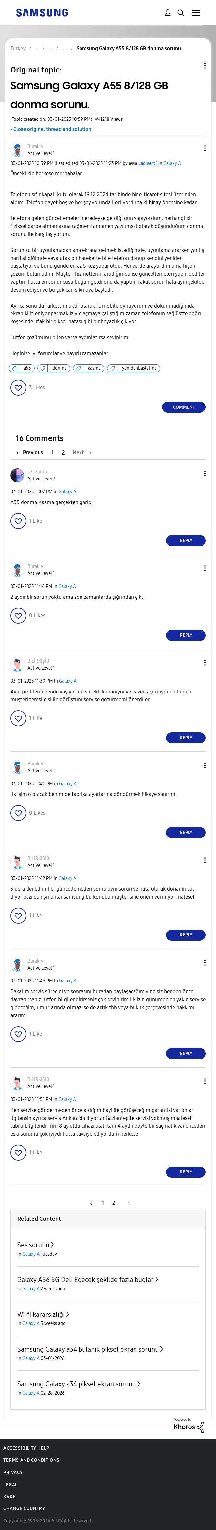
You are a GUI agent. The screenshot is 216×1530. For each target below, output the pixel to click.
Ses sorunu (33, 1245)
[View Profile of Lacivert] (146, 163)
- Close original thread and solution (50, 129)
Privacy (13, 1472)
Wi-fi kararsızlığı (41, 1314)
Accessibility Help (26, 1448)
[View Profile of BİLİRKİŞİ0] (38, 661)
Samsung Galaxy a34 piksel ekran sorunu (76, 1384)
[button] (194, 148)
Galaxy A (172, 163)
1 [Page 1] (52, 452)
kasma (94, 368)
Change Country (24, 1508)
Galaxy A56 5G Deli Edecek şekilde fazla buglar (85, 1280)
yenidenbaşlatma (139, 368)
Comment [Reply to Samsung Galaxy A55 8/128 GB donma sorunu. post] (184, 407)
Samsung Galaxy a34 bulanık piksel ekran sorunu (88, 1349)
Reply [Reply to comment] (186, 540)
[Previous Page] (31, 452)
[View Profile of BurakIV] (35, 146)
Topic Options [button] (194, 66)
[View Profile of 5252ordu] (37, 472)
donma (59, 368)
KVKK (9, 1497)
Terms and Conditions (31, 1460)
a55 (27, 368)
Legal (10, 1485)
